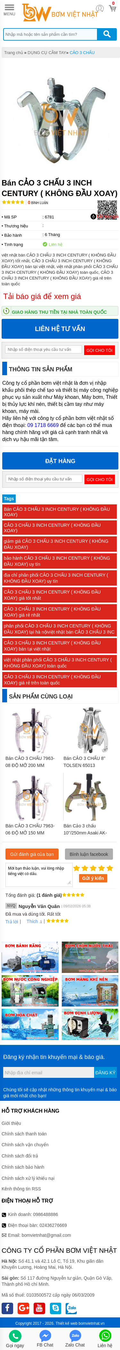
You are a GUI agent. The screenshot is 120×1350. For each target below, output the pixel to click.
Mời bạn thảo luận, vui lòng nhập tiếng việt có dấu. (39, 874)
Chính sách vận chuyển (25, 1144)
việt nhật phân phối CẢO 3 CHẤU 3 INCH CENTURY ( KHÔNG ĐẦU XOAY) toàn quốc (58, 662)
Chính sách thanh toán (24, 1133)
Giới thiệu (11, 1123)
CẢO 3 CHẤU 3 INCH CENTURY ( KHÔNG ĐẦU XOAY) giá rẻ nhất (52, 612)
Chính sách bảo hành (23, 1167)
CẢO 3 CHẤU (82, 52)
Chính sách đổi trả (20, 1155)
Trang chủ (13, 52)
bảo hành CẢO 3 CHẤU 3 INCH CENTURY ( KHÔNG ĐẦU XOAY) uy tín (57, 561)
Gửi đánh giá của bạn (32, 854)
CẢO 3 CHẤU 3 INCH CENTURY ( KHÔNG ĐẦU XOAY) (52, 528)
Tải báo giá (104, 216)
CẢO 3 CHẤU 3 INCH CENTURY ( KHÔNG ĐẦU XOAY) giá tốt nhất (52, 595)
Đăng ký (105, 1072)
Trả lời (11, 921)
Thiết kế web (67, 1323)
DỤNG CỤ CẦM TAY (47, 52)
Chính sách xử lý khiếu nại (28, 1178)
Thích (30, 921)
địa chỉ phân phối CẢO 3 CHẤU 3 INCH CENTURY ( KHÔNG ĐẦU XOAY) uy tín (56, 578)
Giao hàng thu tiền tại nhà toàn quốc (59, 312)
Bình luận (38, 203)
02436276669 (53, 1225)
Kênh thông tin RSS (21, 1188)
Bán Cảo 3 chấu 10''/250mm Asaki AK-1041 (85, 832)
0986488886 (45, 1214)
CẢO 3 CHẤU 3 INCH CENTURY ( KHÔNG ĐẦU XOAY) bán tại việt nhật (52, 645)
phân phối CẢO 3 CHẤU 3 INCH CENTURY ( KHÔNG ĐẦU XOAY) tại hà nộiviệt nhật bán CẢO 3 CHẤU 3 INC (59, 629)
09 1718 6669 (43, 425)
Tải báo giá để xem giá (42, 296)
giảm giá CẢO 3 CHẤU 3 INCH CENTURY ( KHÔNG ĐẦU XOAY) (56, 544)
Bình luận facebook (89, 854)
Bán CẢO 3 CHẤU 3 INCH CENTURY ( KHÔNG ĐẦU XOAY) (57, 512)
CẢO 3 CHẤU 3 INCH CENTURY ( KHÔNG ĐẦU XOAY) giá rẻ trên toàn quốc (52, 679)
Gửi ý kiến (93, 878)
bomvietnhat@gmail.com (46, 1235)
